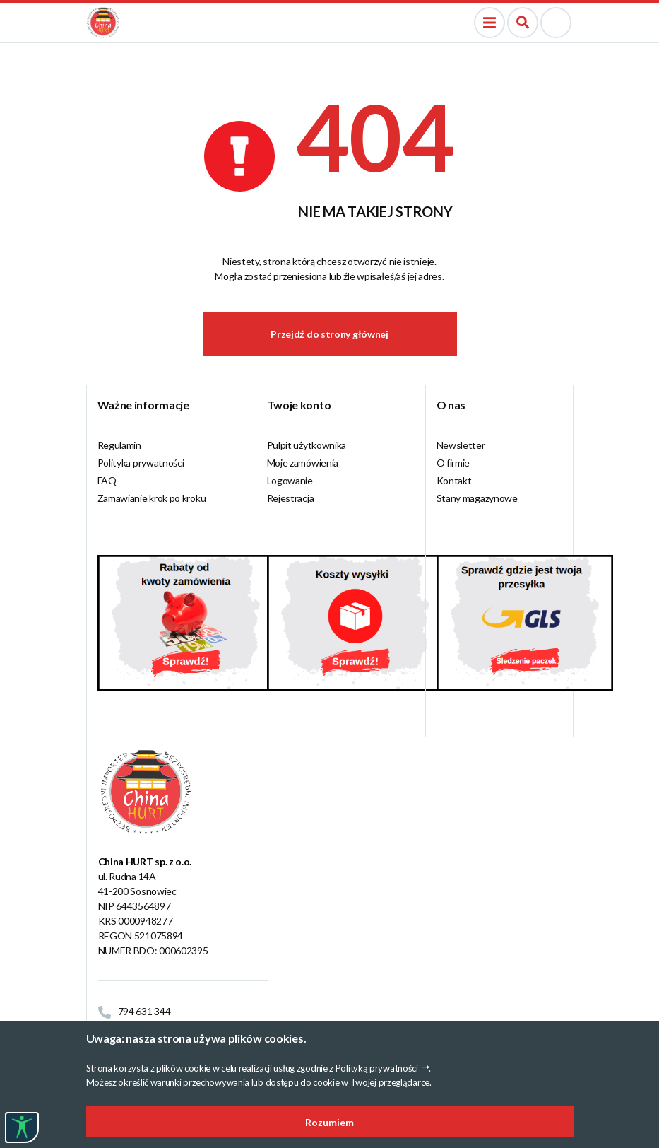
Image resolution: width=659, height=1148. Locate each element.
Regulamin (119, 445)
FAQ (107, 480)
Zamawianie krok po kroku (151, 498)
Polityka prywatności (140, 463)
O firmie (453, 463)
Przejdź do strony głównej (329, 334)
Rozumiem (329, 1122)
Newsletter (461, 445)
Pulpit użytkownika (307, 445)
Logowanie (290, 480)
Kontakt (454, 480)
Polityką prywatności (377, 1068)
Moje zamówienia (303, 463)
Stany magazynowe (477, 498)
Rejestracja (290, 498)
